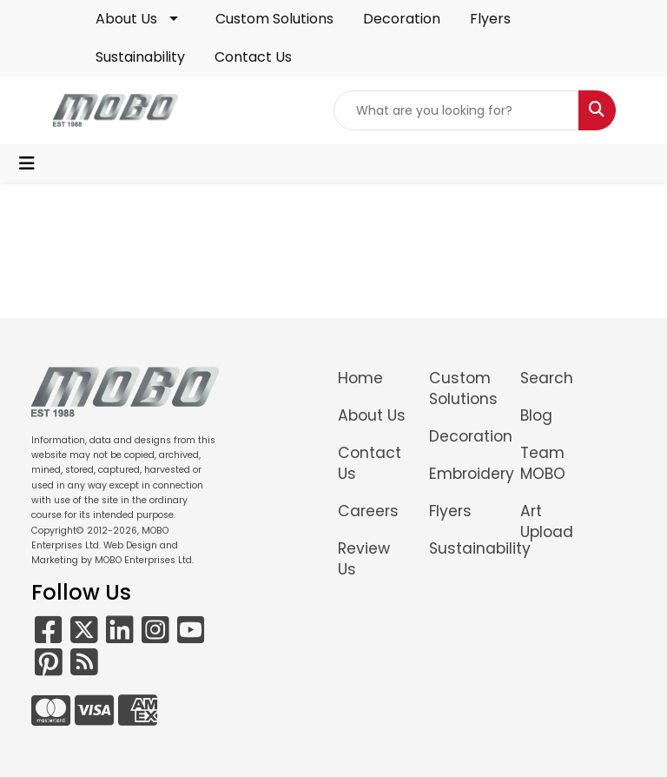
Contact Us (253, 57)
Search (546, 378)
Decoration (401, 19)
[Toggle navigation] (27, 163)
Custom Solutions (274, 19)
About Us (126, 19)
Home (360, 378)
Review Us (364, 559)
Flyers (490, 19)
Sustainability (140, 57)
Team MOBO (542, 463)
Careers (368, 511)
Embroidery (464, 473)
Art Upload (546, 521)
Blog (536, 415)
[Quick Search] (456, 110)
